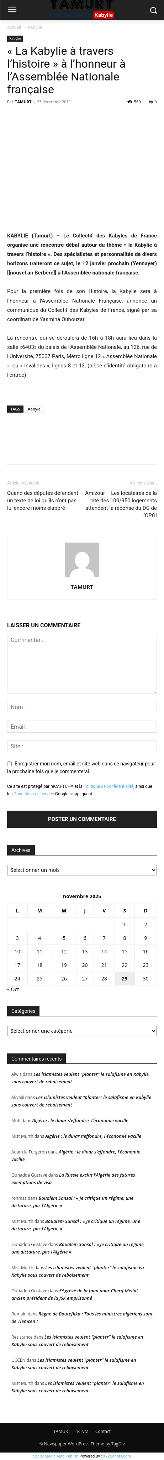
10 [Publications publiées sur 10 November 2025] (17, 951)
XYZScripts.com (117, 1456)
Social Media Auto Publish (56, 1456)
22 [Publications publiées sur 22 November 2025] (124, 965)
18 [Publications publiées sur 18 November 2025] (39, 965)
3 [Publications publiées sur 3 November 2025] (17, 938)
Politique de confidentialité (108, 786)
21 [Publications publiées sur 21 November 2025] (104, 965)
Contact (103, 1431)
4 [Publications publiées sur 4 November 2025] (39, 938)
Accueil (14, 27)
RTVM (83, 1431)
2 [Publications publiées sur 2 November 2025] (145, 924)
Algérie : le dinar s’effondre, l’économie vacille (80, 1120)
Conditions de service (34, 793)
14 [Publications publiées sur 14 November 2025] (104, 951)
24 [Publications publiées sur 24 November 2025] (17, 978)
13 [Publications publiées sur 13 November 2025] (85, 951)
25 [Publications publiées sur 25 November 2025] (39, 978)
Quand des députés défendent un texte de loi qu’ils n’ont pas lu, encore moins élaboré (42, 500)
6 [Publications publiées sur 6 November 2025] (85, 938)
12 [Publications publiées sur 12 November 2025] (64, 951)
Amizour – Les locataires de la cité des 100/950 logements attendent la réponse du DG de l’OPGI (121, 504)
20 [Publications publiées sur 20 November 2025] (85, 965)
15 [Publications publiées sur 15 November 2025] (124, 951)
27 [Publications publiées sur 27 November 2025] (85, 978)
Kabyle (34, 409)
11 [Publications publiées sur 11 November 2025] (39, 951)
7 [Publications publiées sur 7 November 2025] (104, 938)
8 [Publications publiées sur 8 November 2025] (124, 938)
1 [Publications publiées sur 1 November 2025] (124, 924)
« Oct (13, 989)
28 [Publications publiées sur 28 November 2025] (104, 978)
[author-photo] (82, 577)
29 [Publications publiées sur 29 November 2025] (124, 978)
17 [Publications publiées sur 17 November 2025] (17, 965)
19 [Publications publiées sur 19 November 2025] (64, 965)
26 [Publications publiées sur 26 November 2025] (64, 978)
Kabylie (35, 27)
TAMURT (23, 101)
